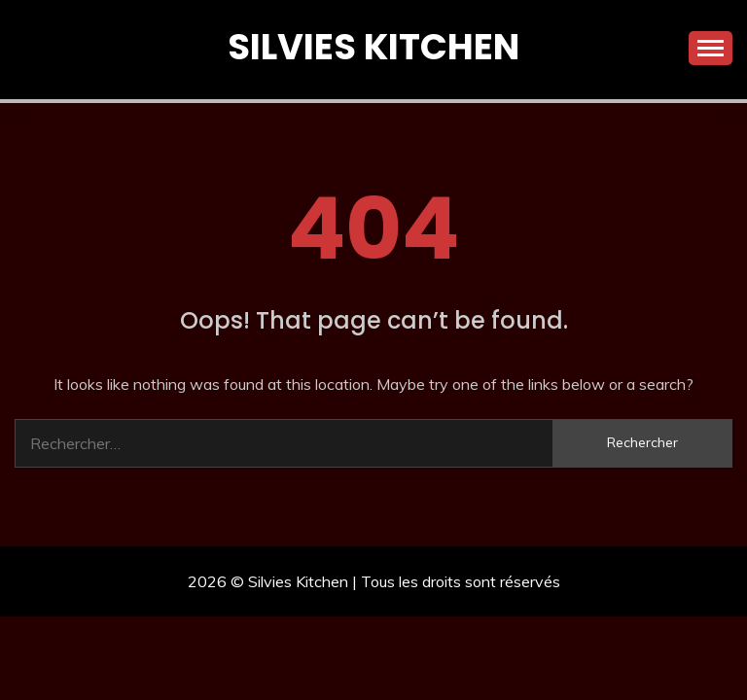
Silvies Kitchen (373, 46)
